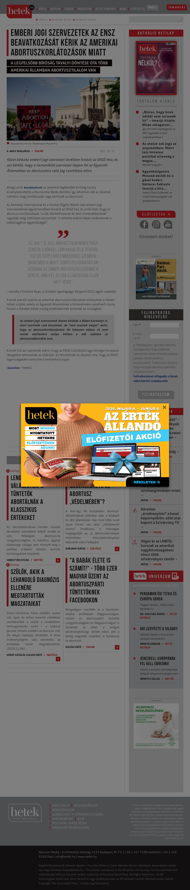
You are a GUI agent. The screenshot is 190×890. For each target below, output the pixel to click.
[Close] (164, 408)
